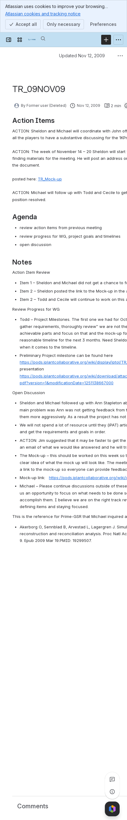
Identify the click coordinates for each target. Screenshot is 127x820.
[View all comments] (112, 779)
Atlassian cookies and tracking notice (43, 13)
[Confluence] (32, 40)
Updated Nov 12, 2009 (82, 55)
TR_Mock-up (50, 178)
